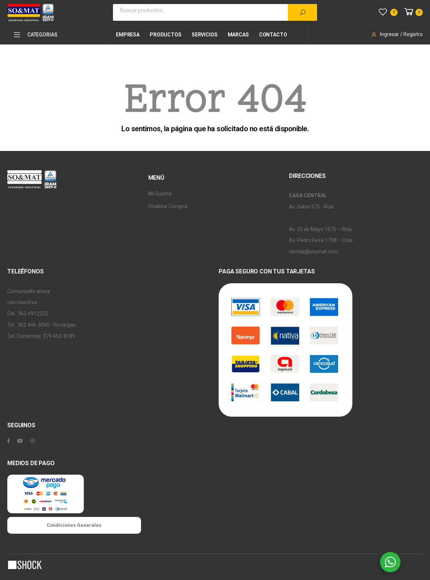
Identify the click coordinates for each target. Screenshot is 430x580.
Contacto (273, 35)
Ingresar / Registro (397, 34)
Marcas (238, 35)
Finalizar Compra (167, 206)
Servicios (205, 35)
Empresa (128, 35)
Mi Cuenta (160, 193)
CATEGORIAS (35, 34)
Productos (165, 35)
